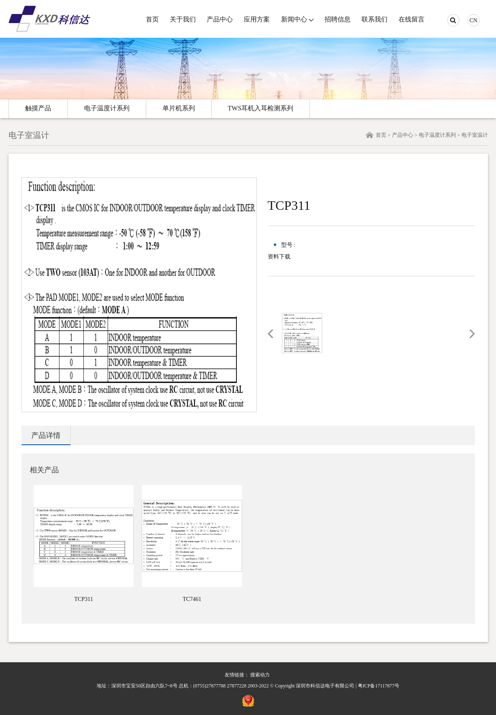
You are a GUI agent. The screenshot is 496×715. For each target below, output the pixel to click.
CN (473, 20)
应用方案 (257, 19)
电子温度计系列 (107, 108)
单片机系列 (178, 108)
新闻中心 (294, 19)
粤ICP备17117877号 (378, 686)
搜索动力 (260, 675)
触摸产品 (38, 108)
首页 (152, 19)
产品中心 (220, 19)
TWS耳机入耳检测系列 (261, 108)
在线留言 (412, 19)
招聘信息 (338, 19)
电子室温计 (474, 135)
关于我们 (183, 19)
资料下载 (279, 257)
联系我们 (375, 19)
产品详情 (46, 435)
